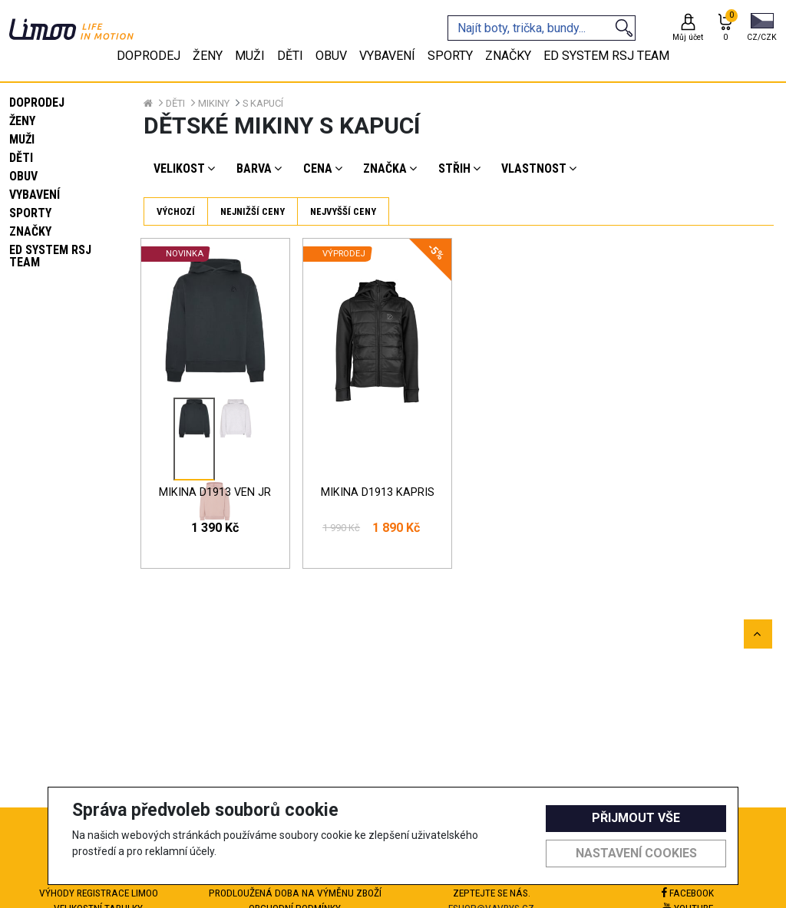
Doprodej (36, 102)
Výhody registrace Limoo (98, 893)
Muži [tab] (250, 55)
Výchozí (176, 211)
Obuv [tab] (331, 55)
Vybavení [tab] (387, 55)
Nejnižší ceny (252, 211)
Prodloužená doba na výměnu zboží (295, 893)
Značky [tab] (508, 55)
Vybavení (34, 194)
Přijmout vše (636, 818)
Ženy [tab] (208, 55)
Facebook (688, 893)
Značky (30, 231)
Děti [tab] (290, 55)
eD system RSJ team (50, 256)
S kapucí (263, 103)
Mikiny (214, 103)
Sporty (30, 213)
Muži (22, 139)
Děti (21, 157)
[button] (762, 28)
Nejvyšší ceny (343, 211)
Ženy (22, 121)
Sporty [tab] (450, 55)
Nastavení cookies (636, 853)
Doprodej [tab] (148, 55)
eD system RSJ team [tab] (606, 55)
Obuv (23, 176)
